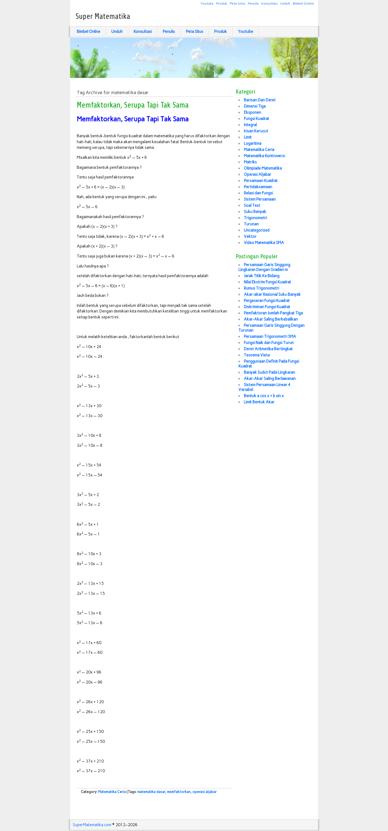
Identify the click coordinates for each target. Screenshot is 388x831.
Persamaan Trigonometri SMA (270, 336)
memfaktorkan (178, 792)
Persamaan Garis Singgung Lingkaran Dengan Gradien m (264, 267)
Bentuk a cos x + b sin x (264, 395)
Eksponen (252, 112)
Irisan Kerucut (256, 131)
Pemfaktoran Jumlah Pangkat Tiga (273, 313)
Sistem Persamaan (260, 199)
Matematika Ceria (112, 792)
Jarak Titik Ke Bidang (261, 275)
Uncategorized (256, 230)
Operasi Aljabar (257, 174)
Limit (248, 137)
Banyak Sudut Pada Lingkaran (269, 372)
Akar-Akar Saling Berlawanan (270, 378)
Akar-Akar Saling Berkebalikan (271, 319)
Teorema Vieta (257, 355)
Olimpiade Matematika (263, 168)
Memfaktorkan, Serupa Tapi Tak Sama (133, 105)
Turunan (251, 224)
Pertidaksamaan (258, 186)
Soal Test (252, 205)
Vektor (250, 236)
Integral (250, 124)
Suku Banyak (255, 211)
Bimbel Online (303, 3)
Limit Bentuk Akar (259, 402)
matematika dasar (151, 792)
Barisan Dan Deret (260, 100)
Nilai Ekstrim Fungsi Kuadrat (267, 282)
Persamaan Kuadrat (261, 180)
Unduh (285, 3)
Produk (221, 3)
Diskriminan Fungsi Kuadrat (267, 306)
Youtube (206, 3)
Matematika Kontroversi (264, 155)
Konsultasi (269, 3)
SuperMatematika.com (92, 824)
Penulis (253, 3)
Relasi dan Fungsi (258, 193)
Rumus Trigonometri (261, 288)
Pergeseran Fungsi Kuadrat (267, 300)
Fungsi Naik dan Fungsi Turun (269, 342)
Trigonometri (255, 217)
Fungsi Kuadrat (256, 118)
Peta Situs (237, 3)
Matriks (250, 162)
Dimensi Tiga (255, 106)
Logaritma (252, 143)
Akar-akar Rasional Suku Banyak (272, 294)
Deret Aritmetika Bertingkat (268, 348)
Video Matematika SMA (264, 242)
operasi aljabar (204, 792)
